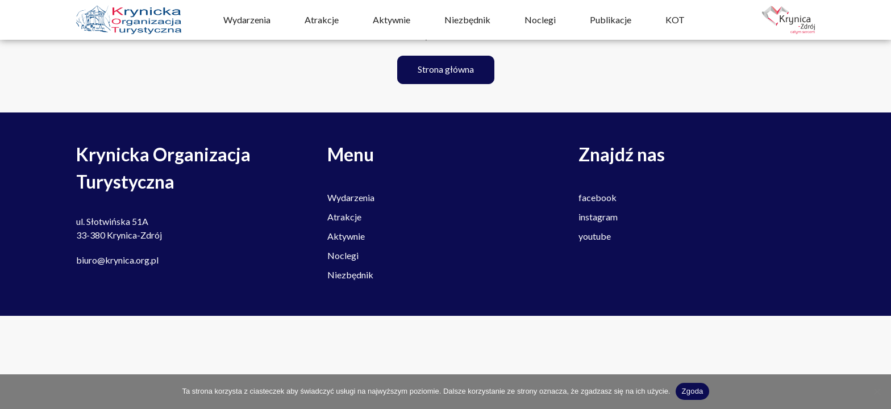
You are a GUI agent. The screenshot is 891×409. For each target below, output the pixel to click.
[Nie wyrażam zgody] (876, 391)
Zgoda (692, 391)
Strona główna (446, 69)
